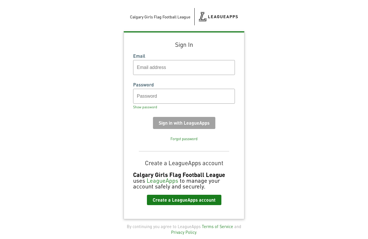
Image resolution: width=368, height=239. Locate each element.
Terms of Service (217, 226)
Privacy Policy (183, 232)
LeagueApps (162, 180)
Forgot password (184, 138)
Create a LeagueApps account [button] (184, 200)
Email (139, 56)
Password (143, 85)
